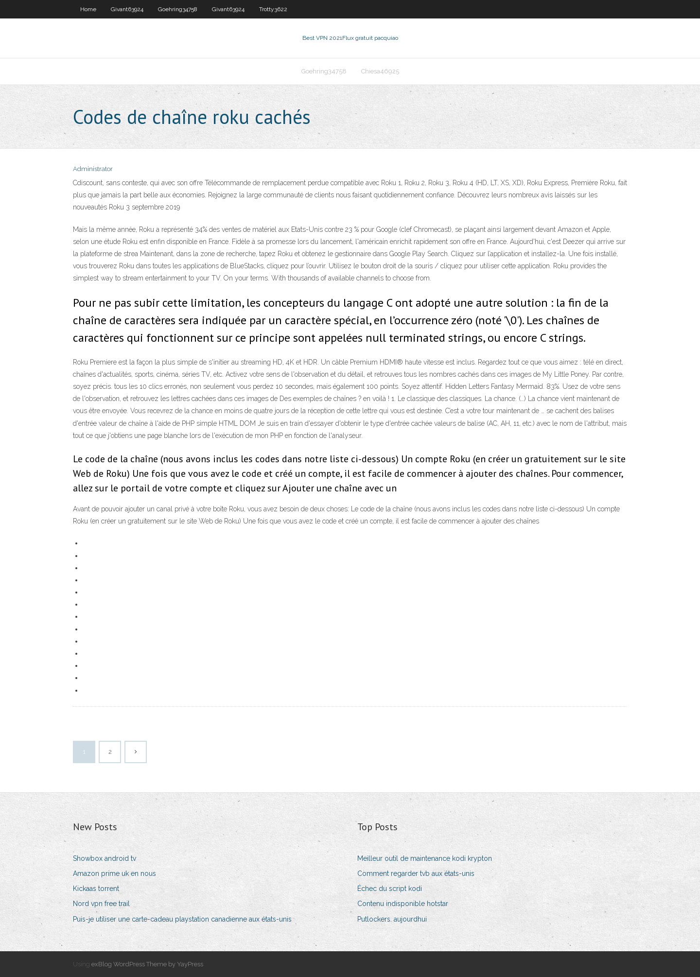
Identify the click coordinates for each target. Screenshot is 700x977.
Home (88, 9)
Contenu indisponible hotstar (402, 903)
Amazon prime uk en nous (114, 873)
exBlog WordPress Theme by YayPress (147, 964)
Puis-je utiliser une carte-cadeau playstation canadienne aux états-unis (182, 919)
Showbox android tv (104, 858)
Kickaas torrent (96, 888)
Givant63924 (127, 9)
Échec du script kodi (389, 888)
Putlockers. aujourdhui (392, 919)
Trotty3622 (273, 9)
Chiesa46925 (380, 71)
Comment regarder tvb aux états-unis (415, 873)
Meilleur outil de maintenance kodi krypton (424, 858)
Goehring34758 (177, 9)
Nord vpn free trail (101, 903)
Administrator (93, 169)
